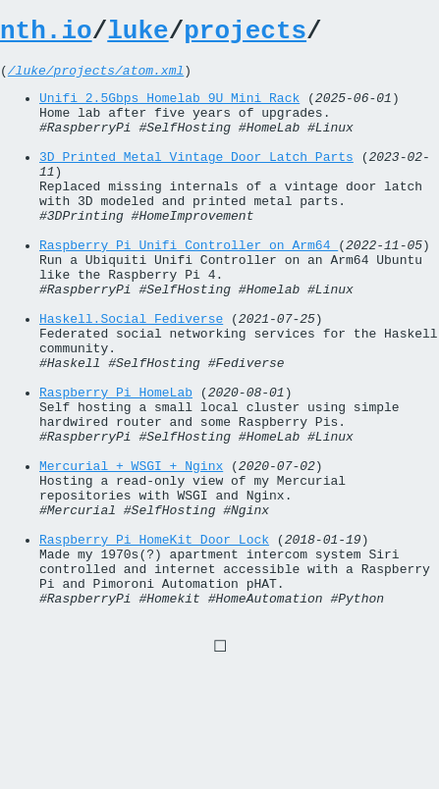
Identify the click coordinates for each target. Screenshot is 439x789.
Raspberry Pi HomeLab (115, 462)
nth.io (46, 34)
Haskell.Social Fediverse (131, 374)
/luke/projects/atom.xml (96, 78)
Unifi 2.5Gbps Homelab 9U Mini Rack (169, 109)
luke (137, 34)
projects (245, 34)
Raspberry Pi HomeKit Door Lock (154, 639)
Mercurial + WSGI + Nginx (131, 550)
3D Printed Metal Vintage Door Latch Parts (196, 179)
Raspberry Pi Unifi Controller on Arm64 (188, 285)
